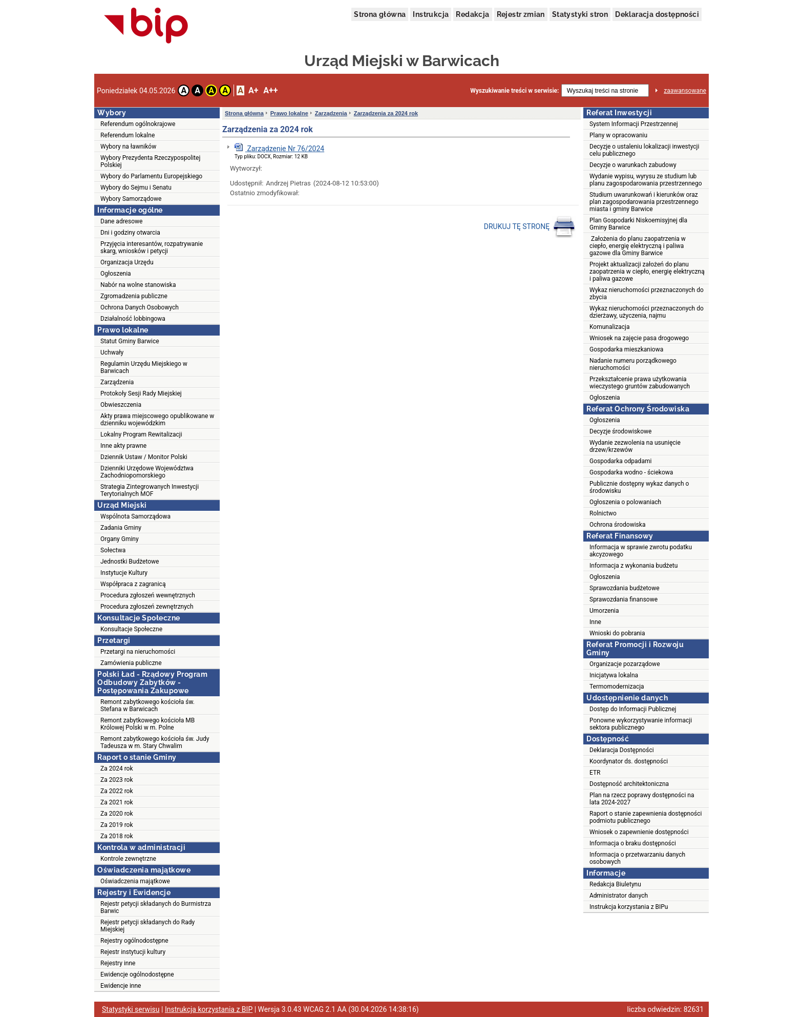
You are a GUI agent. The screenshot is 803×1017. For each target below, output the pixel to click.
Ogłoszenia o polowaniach (625, 502)
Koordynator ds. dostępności (628, 761)
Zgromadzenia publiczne (133, 296)
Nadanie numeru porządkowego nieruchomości (633, 364)
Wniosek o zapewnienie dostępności (639, 832)
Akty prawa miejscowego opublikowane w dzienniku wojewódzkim (157, 419)
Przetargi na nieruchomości (137, 651)
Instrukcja (431, 14)
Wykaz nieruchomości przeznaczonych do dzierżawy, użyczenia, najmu (646, 312)
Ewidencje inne (120, 985)
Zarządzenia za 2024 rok (386, 113)
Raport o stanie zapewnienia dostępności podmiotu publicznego (645, 817)
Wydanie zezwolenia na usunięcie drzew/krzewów (635, 446)
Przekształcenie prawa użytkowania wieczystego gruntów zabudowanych (639, 383)
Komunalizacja (609, 326)
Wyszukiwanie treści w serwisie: (514, 90)
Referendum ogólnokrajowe (137, 124)
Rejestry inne (117, 963)
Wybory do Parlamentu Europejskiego (151, 176)
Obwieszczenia (120, 404)
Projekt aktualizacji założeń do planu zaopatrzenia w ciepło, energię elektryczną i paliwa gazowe (647, 271)
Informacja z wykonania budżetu (633, 565)
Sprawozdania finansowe (623, 599)
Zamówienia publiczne (131, 663)
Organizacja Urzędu (127, 262)
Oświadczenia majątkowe (135, 881)
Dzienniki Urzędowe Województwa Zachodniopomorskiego (147, 472)
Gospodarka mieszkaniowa (626, 349)
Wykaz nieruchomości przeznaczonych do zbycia (646, 293)
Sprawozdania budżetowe (624, 588)
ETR (595, 772)
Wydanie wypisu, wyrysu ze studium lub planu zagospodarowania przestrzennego (645, 180)
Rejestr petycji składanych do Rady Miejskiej (147, 926)
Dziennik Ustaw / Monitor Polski (143, 457)
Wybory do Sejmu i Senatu (136, 187)
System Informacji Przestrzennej (633, 124)
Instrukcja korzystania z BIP (208, 1009)
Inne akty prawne (123, 445)
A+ (253, 90)
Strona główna (380, 14)
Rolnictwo (603, 513)
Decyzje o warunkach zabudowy (633, 165)
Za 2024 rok (116, 768)
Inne (595, 622)
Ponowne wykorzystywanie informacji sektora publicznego (640, 724)
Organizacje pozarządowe (624, 664)
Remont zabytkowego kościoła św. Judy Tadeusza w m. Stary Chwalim (154, 742)
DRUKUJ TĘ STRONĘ (530, 227)
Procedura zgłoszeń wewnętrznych (147, 595)
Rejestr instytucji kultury (132, 952)
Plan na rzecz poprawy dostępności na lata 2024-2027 (641, 799)
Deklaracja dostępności (657, 14)
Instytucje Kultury (123, 572)
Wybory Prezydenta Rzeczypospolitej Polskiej (150, 161)
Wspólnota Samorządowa (135, 516)
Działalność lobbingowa (132, 318)
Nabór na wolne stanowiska (138, 284)
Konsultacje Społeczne (131, 629)
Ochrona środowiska (617, 524)
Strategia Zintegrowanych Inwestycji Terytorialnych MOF (149, 490)
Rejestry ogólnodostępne (134, 940)
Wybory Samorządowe (130, 198)
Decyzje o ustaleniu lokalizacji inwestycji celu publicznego (644, 150)
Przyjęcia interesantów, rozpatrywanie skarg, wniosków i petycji (151, 247)
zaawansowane (685, 90)
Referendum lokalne (127, 135)
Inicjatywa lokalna (613, 675)
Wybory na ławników (128, 146)
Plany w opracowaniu (618, 135)
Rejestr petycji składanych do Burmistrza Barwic (155, 907)
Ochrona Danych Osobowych (139, 307)
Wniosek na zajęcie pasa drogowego (639, 338)
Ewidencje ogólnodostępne (137, 974)
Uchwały (111, 352)
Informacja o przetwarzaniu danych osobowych (637, 858)
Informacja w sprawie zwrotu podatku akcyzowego (640, 551)
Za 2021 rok (116, 802)
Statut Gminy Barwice (129, 341)
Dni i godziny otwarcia (130, 232)
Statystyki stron (580, 14)
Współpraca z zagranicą (132, 584)
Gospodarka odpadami (620, 461)
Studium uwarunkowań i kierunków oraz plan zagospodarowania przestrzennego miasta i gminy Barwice (644, 202)
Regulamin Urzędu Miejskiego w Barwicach (143, 367)
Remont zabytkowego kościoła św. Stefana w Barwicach (147, 705)
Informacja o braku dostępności (632, 843)
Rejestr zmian (521, 14)
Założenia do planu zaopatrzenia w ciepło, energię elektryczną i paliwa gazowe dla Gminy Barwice (637, 246)
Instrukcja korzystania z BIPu (628, 906)
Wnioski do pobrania (617, 633)
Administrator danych (618, 895)
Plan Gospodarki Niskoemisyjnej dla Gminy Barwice (638, 224)
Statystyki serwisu (131, 1009)
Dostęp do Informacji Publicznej (632, 709)
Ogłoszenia (115, 273)
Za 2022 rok (116, 791)
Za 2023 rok (116, 779)
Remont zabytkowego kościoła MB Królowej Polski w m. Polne (147, 724)
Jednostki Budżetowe (129, 561)
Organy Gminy (119, 539)
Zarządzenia (117, 382)
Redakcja (472, 14)
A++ (270, 90)
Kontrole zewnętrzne (128, 858)
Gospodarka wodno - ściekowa (631, 472)
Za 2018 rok (116, 836)
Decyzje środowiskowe (620, 431)
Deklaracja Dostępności (621, 750)
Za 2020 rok (116, 813)
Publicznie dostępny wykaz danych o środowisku (639, 487)
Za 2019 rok (116, 824)
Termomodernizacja (616, 686)
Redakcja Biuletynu (615, 884)
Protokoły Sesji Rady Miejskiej (141, 393)
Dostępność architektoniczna (629, 783)
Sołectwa (112, 550)
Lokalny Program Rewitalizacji (141, 434)
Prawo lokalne (289, 113)
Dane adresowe (121, 221)
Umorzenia (604, 610)
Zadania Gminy (120, 527)
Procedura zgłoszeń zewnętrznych (147, 606)
